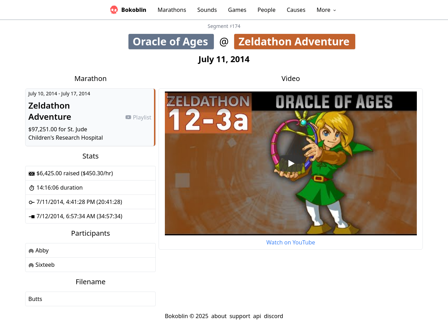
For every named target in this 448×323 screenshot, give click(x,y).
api (257, 316)
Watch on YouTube (290, 242)
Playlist (138, 117)
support (240, 316)
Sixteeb (41, 265)
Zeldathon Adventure (296, 41)
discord (273, 316)
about (218, 316)
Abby (38, 250)
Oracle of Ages (173, 41)
